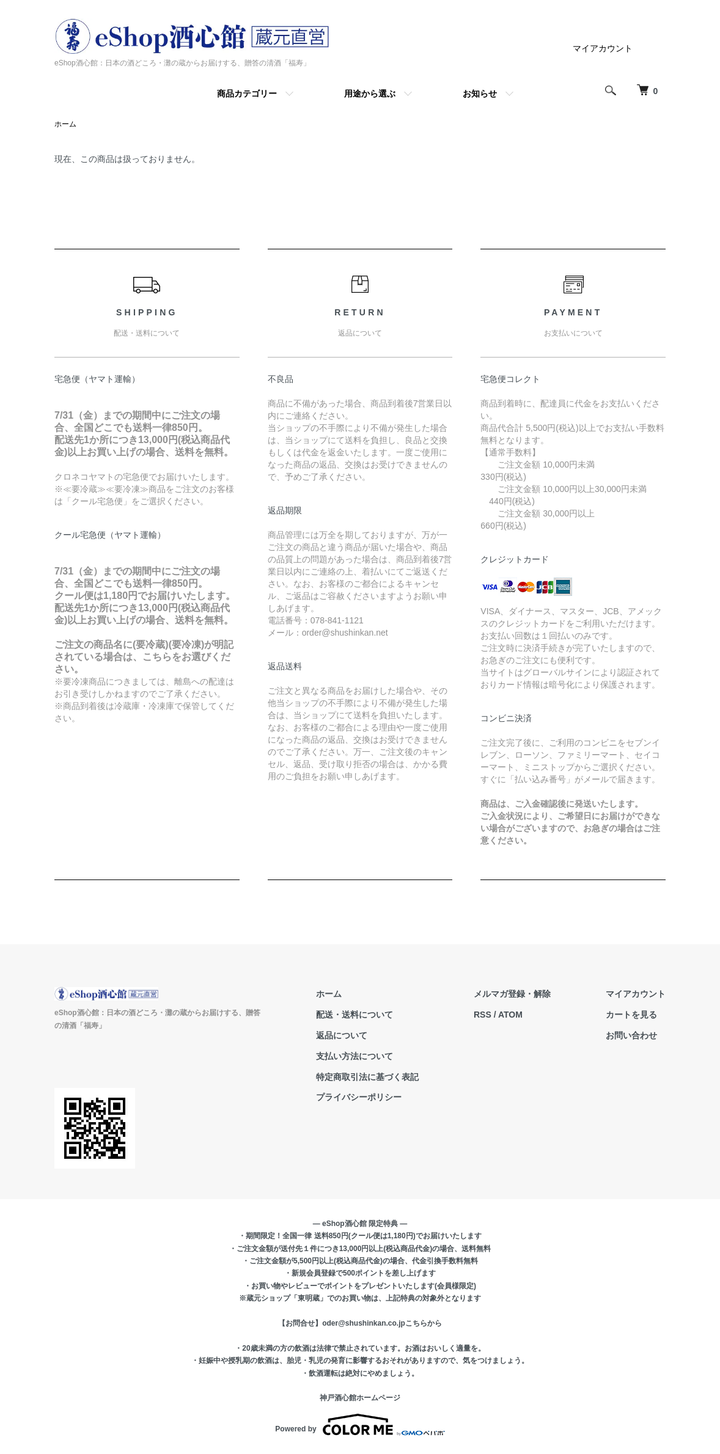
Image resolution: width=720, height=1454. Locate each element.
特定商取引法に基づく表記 (367, 1077)
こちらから (423, 1323)
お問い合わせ (631, 1035)
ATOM (510, 1014)
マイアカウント (603, 48)
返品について (341, 1035)
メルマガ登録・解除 (512, 994)
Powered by (359, 1425)
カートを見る (631, 1014)
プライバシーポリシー (359, 1097)
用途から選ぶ (369, 93)
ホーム (65, 124)
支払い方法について (354, 1056)
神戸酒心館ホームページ (360, 1397)
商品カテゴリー (247, 93)
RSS (482, 1014)
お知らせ (480, 93)
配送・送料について (354, 1014)
